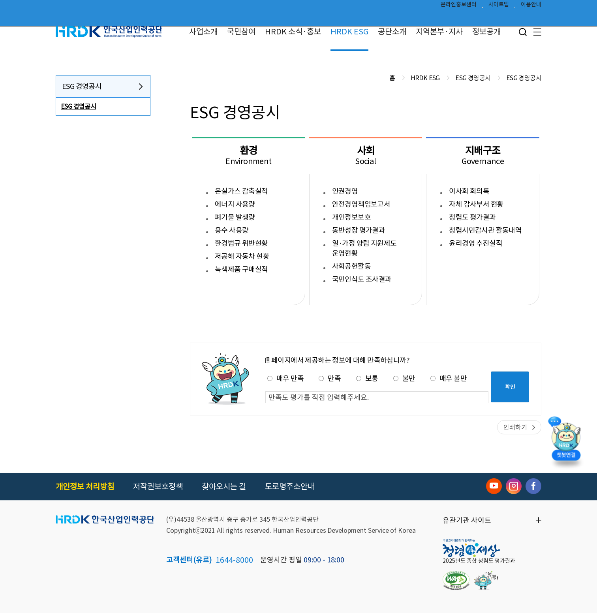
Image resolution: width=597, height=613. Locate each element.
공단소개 (392, 31)
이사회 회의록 (469, 191)
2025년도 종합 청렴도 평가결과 (479, 560)
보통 (367, 378)
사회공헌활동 (351, 266)
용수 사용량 (231, 230)
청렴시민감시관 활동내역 (485, 230)
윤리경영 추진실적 (475, 243)
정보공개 (486, 31)
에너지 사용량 (235, 204)
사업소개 (203, 31)
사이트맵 (498, 6)
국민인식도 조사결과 (362, 279)
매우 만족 (285, 378)
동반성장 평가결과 (358, 230)
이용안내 (531, 6)
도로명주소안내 (290, 486)
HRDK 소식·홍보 (293, 31)
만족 (330, 378)
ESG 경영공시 (81, 86)
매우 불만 (448, 378)
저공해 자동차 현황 (242, 256)
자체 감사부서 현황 (476, 204)
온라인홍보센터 (459, 6)
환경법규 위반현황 (241, 243)
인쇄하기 (515, 427)
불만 (404, 378)
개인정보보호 (351, 217)
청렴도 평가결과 (472, 217)
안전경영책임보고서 (361, 204)
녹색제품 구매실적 (241, 269)
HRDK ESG (349, 31)
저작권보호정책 (158, 486)
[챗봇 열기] (566, 441)
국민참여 (241, 31)
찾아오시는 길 (224, 486)
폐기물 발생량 (235, 217)
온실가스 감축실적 (241, 191)
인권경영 (345, 191)
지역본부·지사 (439, 31)
